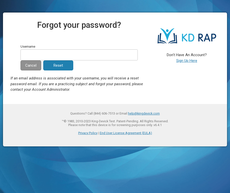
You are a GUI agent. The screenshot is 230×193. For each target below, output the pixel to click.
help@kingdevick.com (144, 113)
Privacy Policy (88, 133)
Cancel (30, 65)
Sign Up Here (186, 60)
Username (27, 46)
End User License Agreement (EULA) (126, 133)
